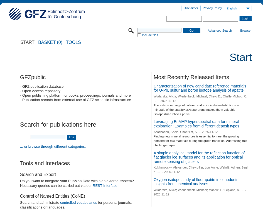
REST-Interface (105, 186)
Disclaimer (191, 8)
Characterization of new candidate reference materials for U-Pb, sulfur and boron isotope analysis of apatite (200, 88)
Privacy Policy (212, 8)
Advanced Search (220, 30)
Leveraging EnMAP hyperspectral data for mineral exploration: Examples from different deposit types (196, 123)
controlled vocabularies (78, 202)
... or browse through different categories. (53, 146)
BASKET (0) (50, 42)
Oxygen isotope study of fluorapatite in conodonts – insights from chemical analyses (198, 181)
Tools (73, 42)
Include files (150, 35)
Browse (245, 30)
